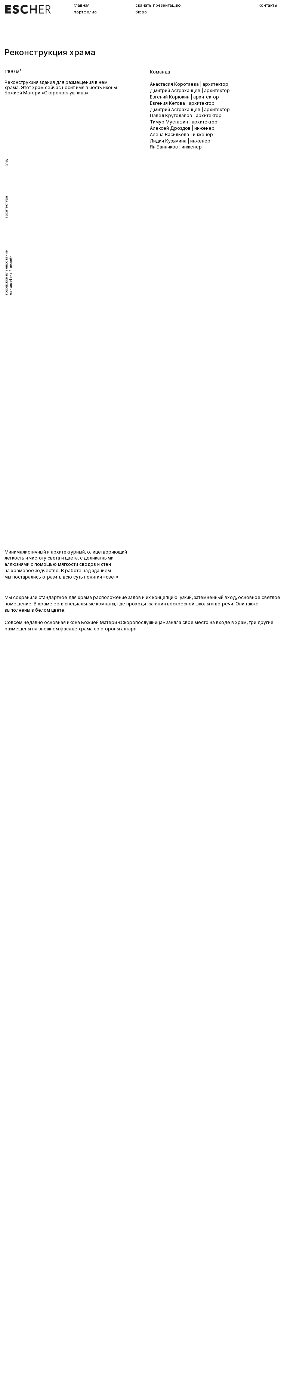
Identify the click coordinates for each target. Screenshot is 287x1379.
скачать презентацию (158, 6)
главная (82, 6)
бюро (141, 12)
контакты (268, 5)
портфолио (85, 12)
